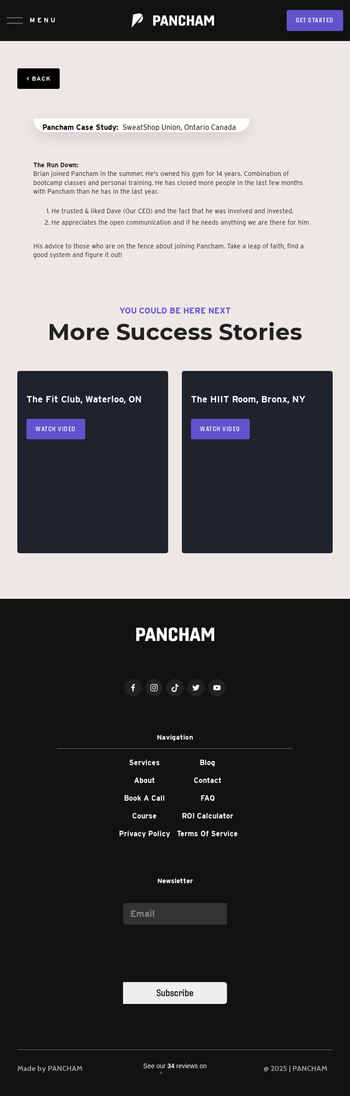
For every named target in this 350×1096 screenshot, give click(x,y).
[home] (173, 20)
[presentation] (192, 951)
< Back (38, 78)
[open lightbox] (141, 119)
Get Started (315, 20)
